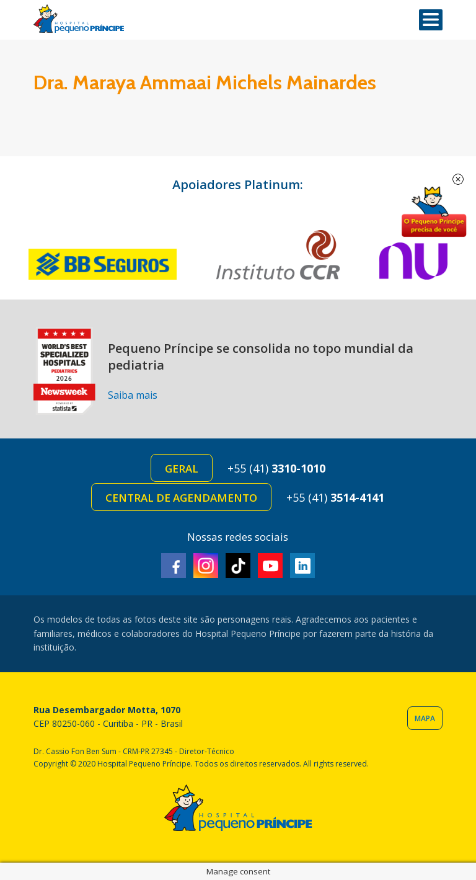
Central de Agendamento (181, 498)
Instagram (205, 565)
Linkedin (302, 565)
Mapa (425, 718)
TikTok (238, 565)
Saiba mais (132, 395)
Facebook (173, 565)
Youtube (270, 565)
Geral (181, 468)
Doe (434, 212)
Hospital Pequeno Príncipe (78, 18)
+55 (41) (276, 468)
